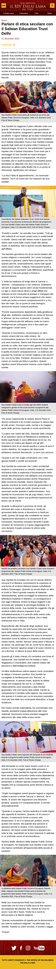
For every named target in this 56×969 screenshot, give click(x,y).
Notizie (4, 20)
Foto (36, 13)
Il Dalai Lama (8, 13)
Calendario (23, 13)
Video (49, 13)
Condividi (6, 45)
